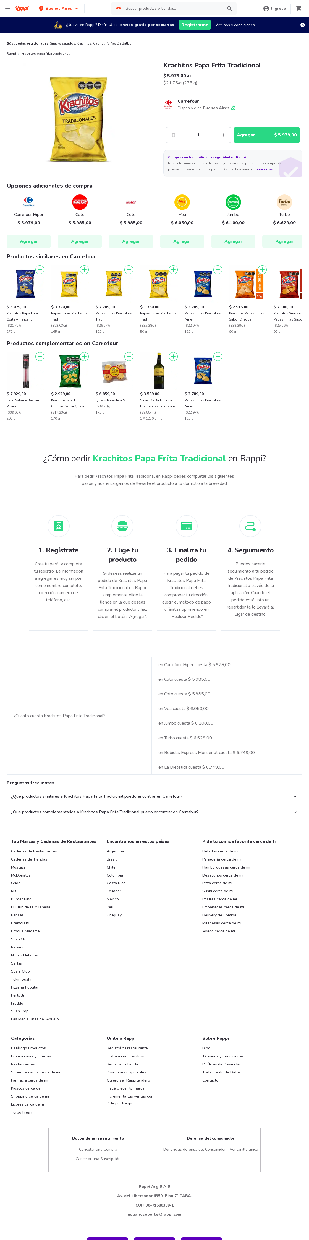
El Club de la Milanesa (30, 971)
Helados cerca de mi (220, 916)
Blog (206, 1113)
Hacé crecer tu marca (126, 1153)
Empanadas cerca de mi (223, 971)
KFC (14, 955)
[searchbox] (172, 8)
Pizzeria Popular (25, 1052)
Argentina (115, 916)
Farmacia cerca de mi (29, 1145)
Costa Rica (116, 947)
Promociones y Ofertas (31, 1121)
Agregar (29, 241)
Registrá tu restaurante (127, 1113)
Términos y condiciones (234, 25)
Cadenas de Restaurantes (34, 916)
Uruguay (114, 979)
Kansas (17, 979)
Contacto (210, 1145)
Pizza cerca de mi (217, 947)
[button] (59, 8)
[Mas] (223, 135)
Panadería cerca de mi (221, 924)
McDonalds (21, 940)
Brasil (112, 924)
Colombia (115, 940)
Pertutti (17, 1060)
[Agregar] (39, 269)
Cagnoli (99, 43)
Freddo (17, 1068)
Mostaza (18, 932)
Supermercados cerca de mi (35, 1137)
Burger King (21, 963)
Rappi (11, 53)
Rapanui (18, 1012)
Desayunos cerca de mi (222, 940)
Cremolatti (20, 988)
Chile (111, 932)
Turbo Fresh (21, 1177)
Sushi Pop (19, 1075)
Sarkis (16, 1028)
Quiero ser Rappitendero (128, 1145)
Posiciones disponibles (126, 1137)
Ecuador (114, 955)
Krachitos (84, 43)
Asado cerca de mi (218, 996)
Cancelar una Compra (98, 1214)
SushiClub (20, 1004)
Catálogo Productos (28, 1113)
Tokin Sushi (21, 1044)
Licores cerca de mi (28, 1169)
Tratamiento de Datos (221, 1137)
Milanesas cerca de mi (221, 988)
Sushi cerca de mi (217, 955)
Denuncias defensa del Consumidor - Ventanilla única (210, 1214)
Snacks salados (62, 43)
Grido (15, 947)
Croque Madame (25, 996)
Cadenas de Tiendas (29, 924)
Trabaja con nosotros (125, 1121)
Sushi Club (20, 1036)
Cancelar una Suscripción (98, 1223)
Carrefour (188, 101)
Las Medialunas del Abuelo (35, 1083)
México (113, 963)
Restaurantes (23, 1129)
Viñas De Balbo (119, 43)
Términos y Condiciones (223, 1121)
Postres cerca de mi (219, 963)
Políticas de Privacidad (222, 1129)
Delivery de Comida (219, 979)
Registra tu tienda (122, 1129)
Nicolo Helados (24, 1020)
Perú (111, 971)
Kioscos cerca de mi (28, 1153)
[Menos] (173, 135)
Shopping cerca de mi (30, 1161)
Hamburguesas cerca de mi (226, 932)
